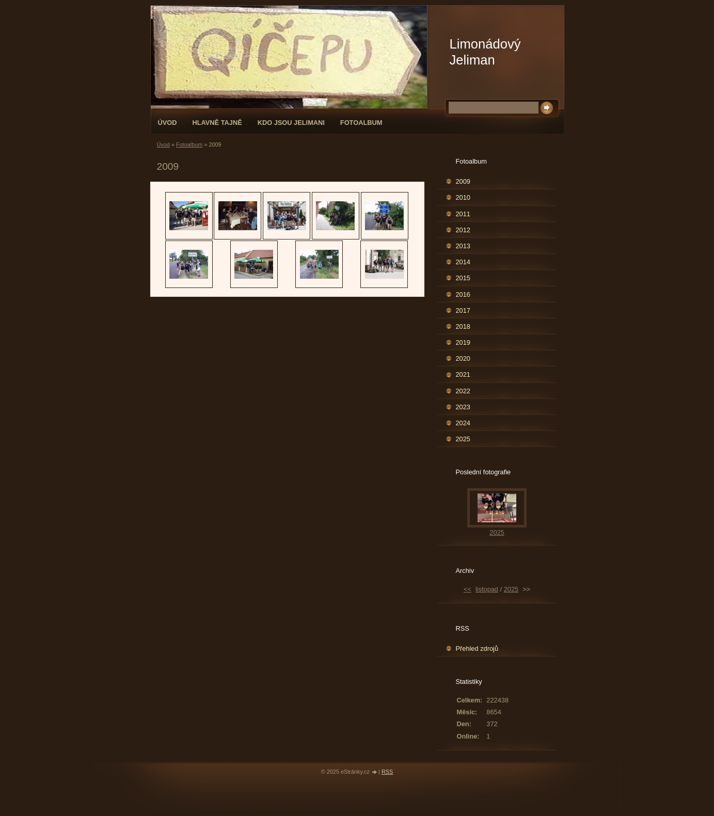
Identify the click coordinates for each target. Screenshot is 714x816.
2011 (463, 214)
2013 (463, 246)
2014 (463, 262)
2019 (463, 342)
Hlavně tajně (217, 122)
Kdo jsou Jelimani (291, 122)
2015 (463, 278)
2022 (463, 391)
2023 (463, 407)
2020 (463, 358)
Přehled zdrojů (477, 648)
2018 (463, 326)
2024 (463, 423)
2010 (463, 197)
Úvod (167, 122)
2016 (463, 294)
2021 (463, 374)
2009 (463, 181)
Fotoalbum (361, 122)
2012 (463, 230)
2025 (463, 439)
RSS (387, 772)
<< (467, 589)
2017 (463, 310)
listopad (486, 589)
